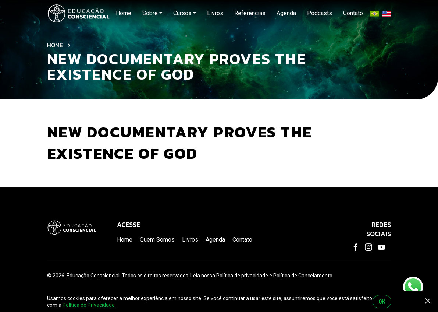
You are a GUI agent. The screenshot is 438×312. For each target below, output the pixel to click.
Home (55, 45)
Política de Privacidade (89, 305)
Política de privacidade (242, 275)
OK (381, 302)
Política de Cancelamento (302, 275)
